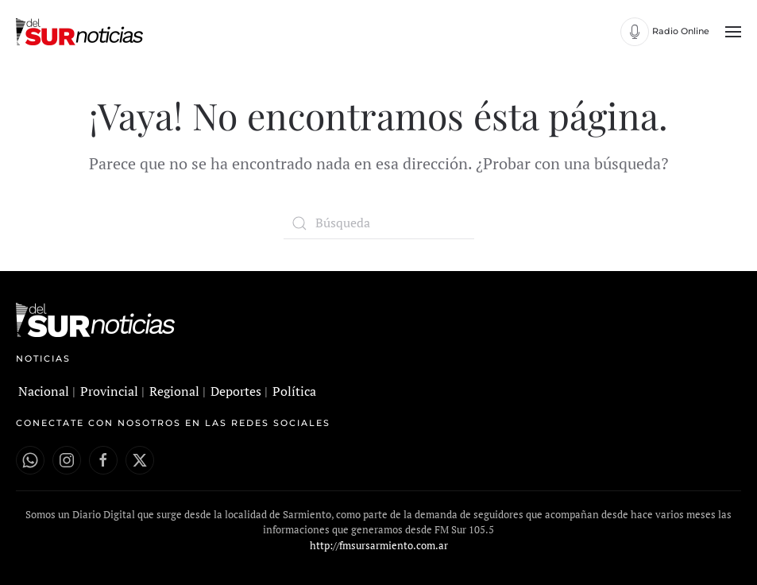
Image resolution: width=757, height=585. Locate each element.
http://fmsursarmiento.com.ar (379, 545)
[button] (733, 32)
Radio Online (680, 31)
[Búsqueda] (379, 223)
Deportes (235, 391)
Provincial (109, 391)
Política (294, 391)
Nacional (43, 391)
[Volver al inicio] (81, 32)
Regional (174, 391)
